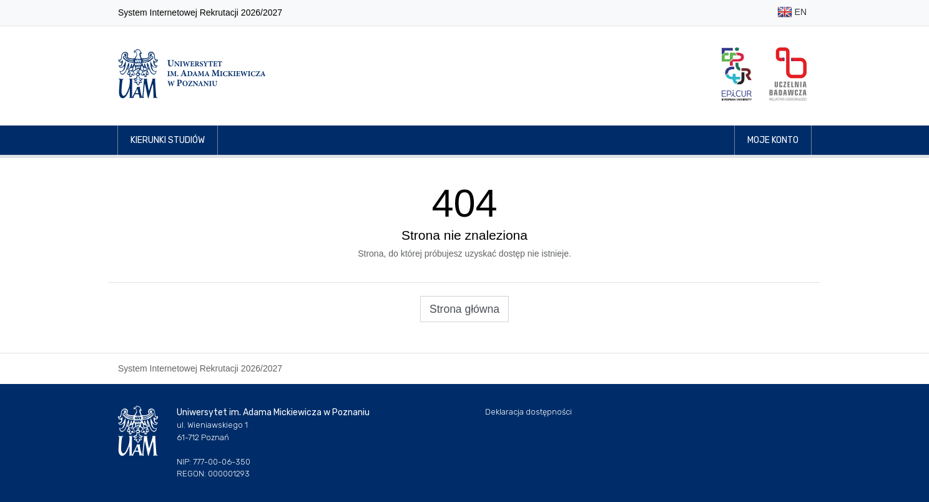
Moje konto (773, 140)
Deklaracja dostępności (528, 411)
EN (792, 12)
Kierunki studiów (167, 140)
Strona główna (464, 309)
